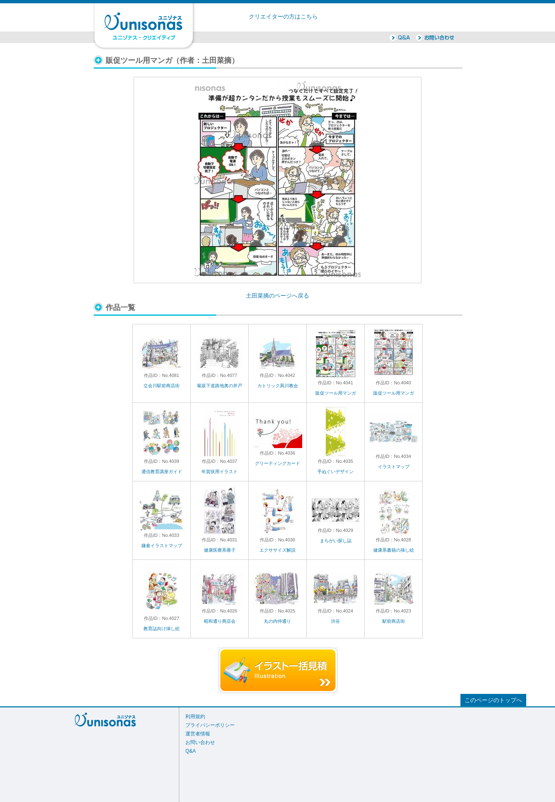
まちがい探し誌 (336, 540)
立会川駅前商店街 (161, 385)
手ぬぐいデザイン (335, 471)
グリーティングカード (277, 463)
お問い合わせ (200, 742)
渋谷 (335, 621)
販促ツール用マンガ (335, 393)
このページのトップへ (493, 700)
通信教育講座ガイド (161, 471)
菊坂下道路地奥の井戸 (219, 385)
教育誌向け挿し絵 (161, 628)
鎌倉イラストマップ (161, 545)
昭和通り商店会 (220, 621)
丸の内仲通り (277, 621)
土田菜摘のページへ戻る (277, 296)
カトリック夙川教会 (277, 385)
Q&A (190, 751)
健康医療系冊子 (220, 550)
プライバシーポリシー (210, 725)
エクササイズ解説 (277, 550)
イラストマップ (393, 466)
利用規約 (195, 716)
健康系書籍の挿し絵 (393, 550)
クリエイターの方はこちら (283, 17)
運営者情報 (197, 734)
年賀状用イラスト (219, 471)
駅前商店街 (393, 621)
